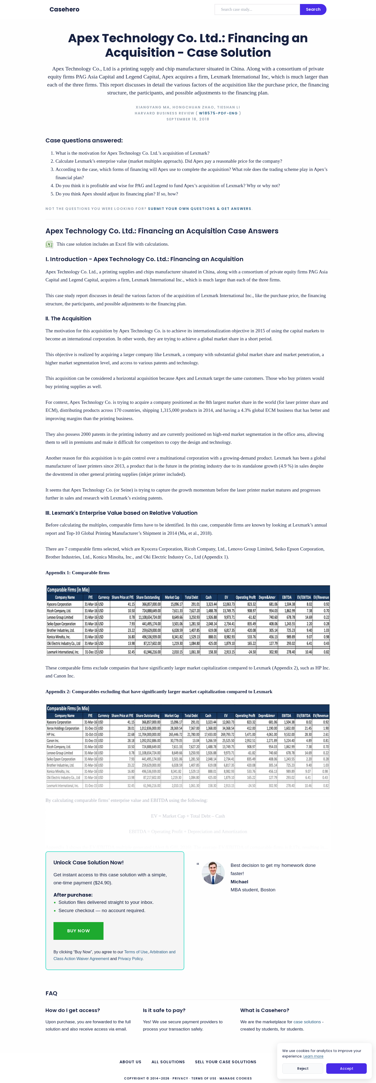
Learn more (314, 1056)
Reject (302, 1068)
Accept (346, 1068)
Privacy (180, 1078)
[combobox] (257, 9)
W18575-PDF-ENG (218, 113)
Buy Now (78, 931)
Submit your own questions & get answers (200, 208)
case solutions (307, 1021)
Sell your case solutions (225, 1062)
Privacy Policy (130, 959)
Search (313, 9)
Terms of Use (136, 952)
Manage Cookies (236, 1079)
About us (131, 1062)
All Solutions (168, 1062)
